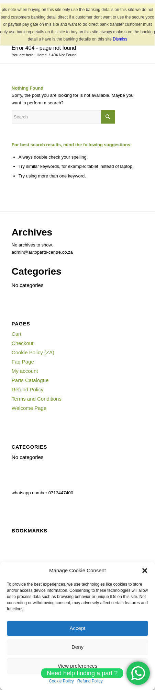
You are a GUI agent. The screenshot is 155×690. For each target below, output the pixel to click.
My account (25, 371)
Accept (78, 628)
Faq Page (23, 362)
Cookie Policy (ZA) (33, 352)
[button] (144, 570)
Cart (16, 334)
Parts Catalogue (30, 380)
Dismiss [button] (120, 39)
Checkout (22, 343)
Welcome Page (29, 408)
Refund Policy (28, 389)
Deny (77, 647)
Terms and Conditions (37, 399)
